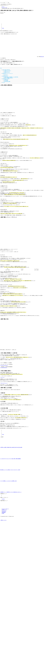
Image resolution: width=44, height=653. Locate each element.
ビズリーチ (2, 377)
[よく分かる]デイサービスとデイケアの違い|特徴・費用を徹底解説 (10, 458)
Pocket (3, 28)
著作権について (4, 509)
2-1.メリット (6, 74)
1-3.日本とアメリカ (7, 72)
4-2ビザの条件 (6, 80)
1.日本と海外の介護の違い (6, 69)
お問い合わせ (4, 511)
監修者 (3, 513)
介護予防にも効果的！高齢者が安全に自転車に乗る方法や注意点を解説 (11, 447)
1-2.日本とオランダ (7, 71)
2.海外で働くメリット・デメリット (7, 73)
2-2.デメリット (6, 75)
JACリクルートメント (4, 383)
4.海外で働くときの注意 (5, 78)
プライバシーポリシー (5, 508)
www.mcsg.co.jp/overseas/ (4, 365)
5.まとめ (3, 82)
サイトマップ (4, 510)
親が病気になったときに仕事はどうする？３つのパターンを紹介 (10, 469)
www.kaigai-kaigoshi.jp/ (3, 367)
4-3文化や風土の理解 (7, 81)
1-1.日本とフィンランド (7, 70)
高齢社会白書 (42, 56)
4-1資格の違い (6, 79)
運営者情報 (3, 512)
